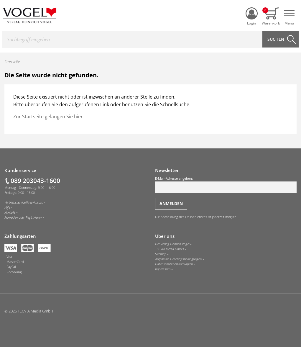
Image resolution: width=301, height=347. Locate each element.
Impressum (162, 269)
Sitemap (160, 254)
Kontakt (9, 212)
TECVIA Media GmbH (169, 249)
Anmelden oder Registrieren (23, 217)
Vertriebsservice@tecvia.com (23, 202)
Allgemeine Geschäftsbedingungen (178, 259)
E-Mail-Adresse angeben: (226, 184)
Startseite (12, 61)
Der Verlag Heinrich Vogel (172, 244)
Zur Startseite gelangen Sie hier (48, 116)
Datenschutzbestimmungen (174, 264)
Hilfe (7, 207)
